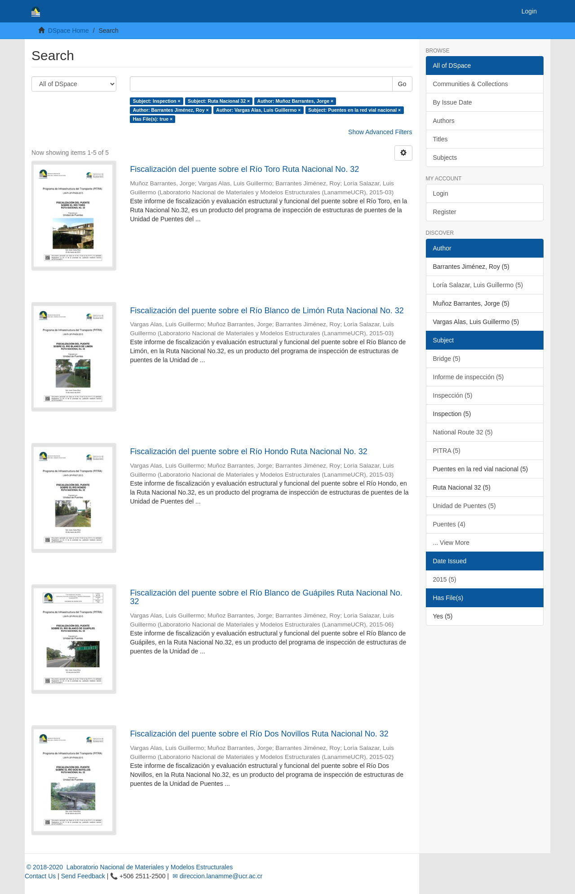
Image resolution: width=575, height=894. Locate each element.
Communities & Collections (470, 84)
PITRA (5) (446, 450)
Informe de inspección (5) (468, 377)
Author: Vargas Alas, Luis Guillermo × (258, 110)
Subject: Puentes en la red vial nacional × (354, 110)
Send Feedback (83, 876)
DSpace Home (68, 30)
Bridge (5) (446, 358)
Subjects (445, 157)
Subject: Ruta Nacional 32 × (219, 101)
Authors (444, 120)
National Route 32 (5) (463, 432)
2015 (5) (444, 579)
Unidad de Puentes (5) (464, 505)
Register (444, 211)
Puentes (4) (449, 524)
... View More (451, 542)
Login (440, 193)
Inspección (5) (453, 395)
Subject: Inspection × (157, 101)
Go (402, 84)
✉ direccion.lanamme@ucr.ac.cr (216, 876)
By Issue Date (452, 102)
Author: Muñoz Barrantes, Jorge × (295, 101)
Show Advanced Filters (380, 132)
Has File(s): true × (152, 119)
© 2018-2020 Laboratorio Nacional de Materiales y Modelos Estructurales (129, 867)
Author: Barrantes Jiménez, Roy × (171, 110)
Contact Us (40, 876)
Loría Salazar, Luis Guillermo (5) (478, 285)
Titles (440, 139)
